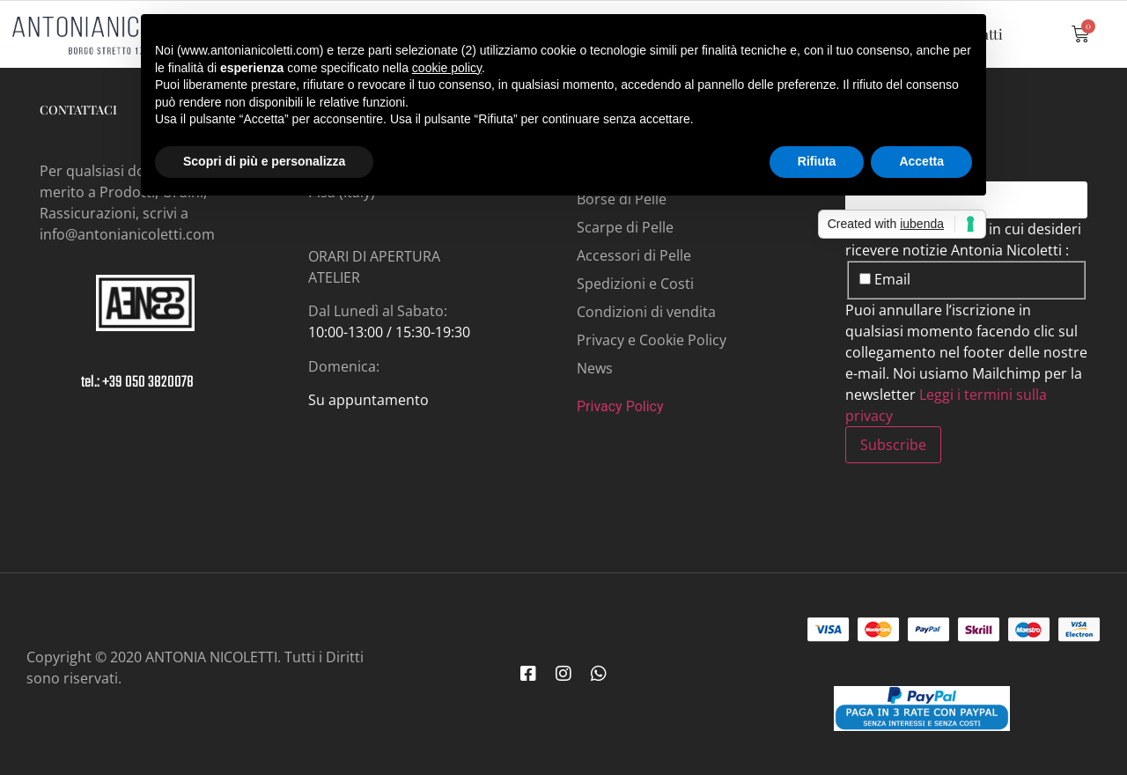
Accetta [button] (921, 161)
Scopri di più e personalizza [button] (264, 161)
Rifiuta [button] (817, 161)
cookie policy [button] (447, 68)
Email (884, 279)
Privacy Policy (620, 406)
